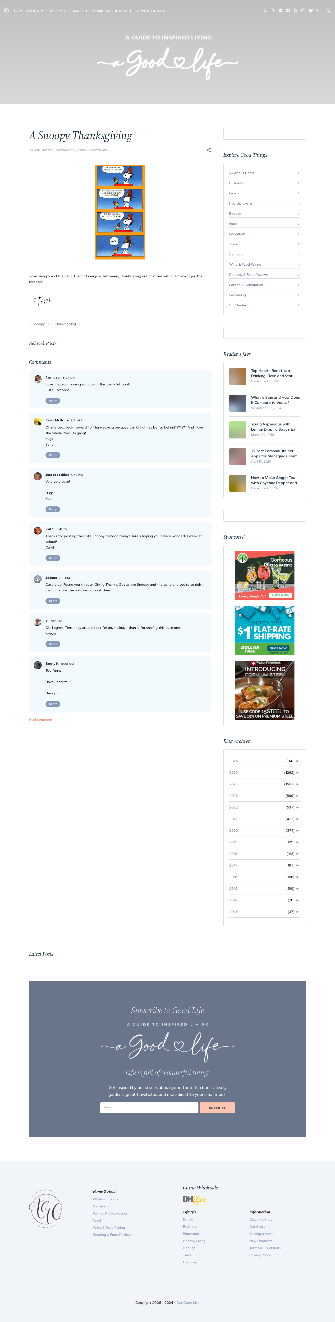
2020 (233, 830)
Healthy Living (240, 203)
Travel (234, 244)
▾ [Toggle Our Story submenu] (130, 11)
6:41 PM (62, 529)
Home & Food (26, 11)
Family (234, 193)
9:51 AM (76, 420)
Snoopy (39, 324)
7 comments (97, 150)
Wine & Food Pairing (245, 264)
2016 (233, 877)
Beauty (235, 213)
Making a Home (262, 1234)
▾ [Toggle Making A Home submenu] (42, 11)
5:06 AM (67, 663)
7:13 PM (64, 578)
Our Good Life (188, 1302)
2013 (233, 912)
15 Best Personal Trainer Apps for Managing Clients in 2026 (275, 453)
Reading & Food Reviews (249, 274)
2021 (233, 819)
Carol (50, 529)
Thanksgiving (65, 324)
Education (237, 234)
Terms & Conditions (265, 1248)
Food (233, 224)
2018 (233, 854)
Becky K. (52, 664)
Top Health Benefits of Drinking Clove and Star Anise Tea (272, 373)
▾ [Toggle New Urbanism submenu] (86, 11)
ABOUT (121, 11)
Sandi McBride (57, 420)
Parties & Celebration (246, 285)
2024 (233, 784)
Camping (236, 254)
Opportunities (151, 11)
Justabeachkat (57, 475)
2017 (233, 865)
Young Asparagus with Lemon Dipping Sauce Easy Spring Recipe (275, 427)
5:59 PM (77, 475)
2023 (233, 796)
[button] (208, 150)
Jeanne (51, 578)
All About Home (242, 173)
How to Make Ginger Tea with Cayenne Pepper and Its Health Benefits (274, 480)
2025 (233, 772)
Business (101, 11)
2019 (233, 842)
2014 (233, 900)
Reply (53, 400)
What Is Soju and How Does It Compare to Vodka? (275, 400)
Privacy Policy (260, 1255)
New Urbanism (260, 1241)
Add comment (41, 719)
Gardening (237, 295)
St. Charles (238, 305)
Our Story (257, 1226)
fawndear (53, 377)
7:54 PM (56, 620)
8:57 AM (69, 377)
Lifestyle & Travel (66, 11)
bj (47, 621)
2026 (233, 761)
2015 (233, 888)
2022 (233, 807)
